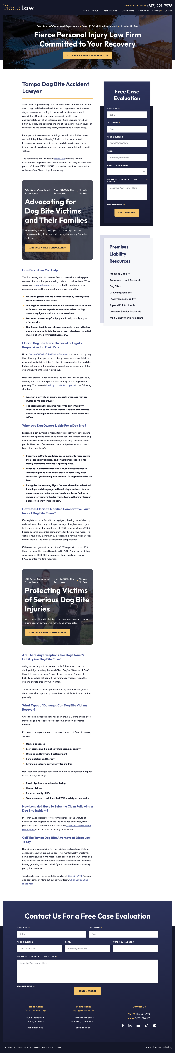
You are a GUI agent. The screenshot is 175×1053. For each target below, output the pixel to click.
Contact (168, 10)
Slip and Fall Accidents (122, 305)
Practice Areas (110, 10)
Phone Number (115, 137)
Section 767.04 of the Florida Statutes (48, 354)
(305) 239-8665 (142, 1018)
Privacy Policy (41, 1047)
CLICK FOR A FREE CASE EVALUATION (87, 55)
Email (111, 151)
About (95, 10)
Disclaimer (57, 1047)
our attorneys (43, 285)
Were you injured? (117, 166)
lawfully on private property (60, 385)
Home (86, 10)
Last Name (113, 123)
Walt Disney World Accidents (126, 317)
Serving (156, 10)
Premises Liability (119, 273)
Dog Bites (115, 286)
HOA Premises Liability (122, 298)
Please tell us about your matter (127, 181)
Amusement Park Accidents (125, 280)
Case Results (128, 10)
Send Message (126, 212)
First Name (113, 108)
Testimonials (143, 10)
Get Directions (35, 1028)
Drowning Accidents (121, 292)
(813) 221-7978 (159, 5)
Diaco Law (59, 158)
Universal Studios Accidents (125, 311)
